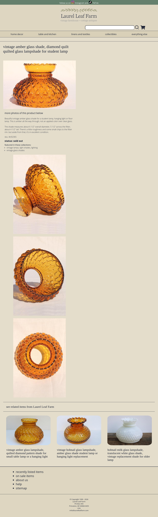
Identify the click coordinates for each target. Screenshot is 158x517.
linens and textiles (80, 34)
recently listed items (29, 472)
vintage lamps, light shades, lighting (22, 147)
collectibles (111, 34)
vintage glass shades (16, 150)
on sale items (25, 476)
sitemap (21, 488)
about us (22, 480)
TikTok (96, 3)
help (19, 484)
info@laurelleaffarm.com (79, 510)
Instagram (79, 3)
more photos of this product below (24, 113)
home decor (17, 34)
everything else (139, 34)
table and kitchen (47, 34)
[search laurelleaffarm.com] (137, 27)
